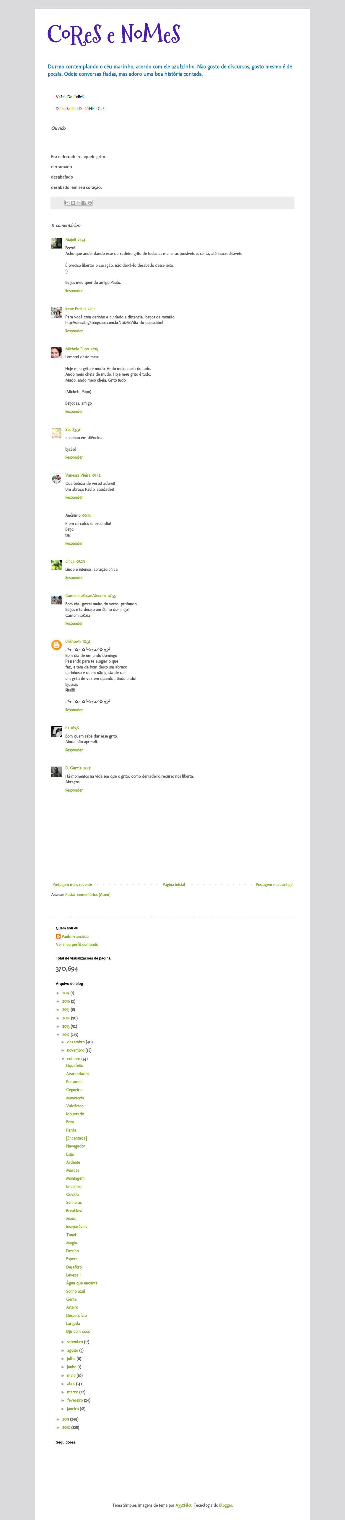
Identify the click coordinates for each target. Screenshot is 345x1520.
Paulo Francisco (75, 936)
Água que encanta (81, 1283)
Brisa (70, 1122)
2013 (66, 1026)
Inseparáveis (76, 1226)
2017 (66, 993)
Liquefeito (74, 1065)
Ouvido (72, 1194)
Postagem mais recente (72, 884)
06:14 (86, 515)
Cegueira (74, 1089)
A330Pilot (183, 1505)
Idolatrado (75, 1114)
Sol (68, 429)
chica (69, 561)
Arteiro (72, 1307)
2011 (66, 1419)
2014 (66, 1018)
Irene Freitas (75, 308)
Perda (71, 1130)
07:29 (80, 561)
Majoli (70, 239)
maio (72, 1375)
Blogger (225, 1505)
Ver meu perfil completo (77, 944)
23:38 (76, 429)
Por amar (74, 1081)
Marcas (72, 1170)
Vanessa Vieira (77, 475)
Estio (70, 1154)
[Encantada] (76, 1138)
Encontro (73, 1186)
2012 (66, 1034)
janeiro (73, 1408)
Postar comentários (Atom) (87, 894)
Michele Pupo (77, 349)
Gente (71, 1299)
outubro (74, 1058)
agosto (73, 1350)
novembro (76, 1050)
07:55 (112, 595)
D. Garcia (73, 768)
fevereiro (75, 1400)
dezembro (76, 1042)
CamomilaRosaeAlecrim (85, 595)
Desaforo (74, 1267)
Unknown (73, 641)
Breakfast (74, 1210)
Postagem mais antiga (274, 884)
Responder (74, 290)
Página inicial (174, 884)
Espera (71, 1258)
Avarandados (77, 1073)
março (73, 1392)
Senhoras (74, 1202)
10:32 (86, 641)
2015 (66, 1009)
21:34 (81, 239)
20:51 (87, 768)
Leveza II (73, 1275)
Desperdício (76, 1315)
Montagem (75, 1178)
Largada (73, 1323)
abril (71, 1383)
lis (67, 727)
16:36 (75, 727)
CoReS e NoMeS (113, 34)
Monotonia (75, 1098)
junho (72, 1366)
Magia (71, 1243)
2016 (66, 1001)
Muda (71, 1218)
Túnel (71, 1235)
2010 (66, 1427)
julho (72, 1358)
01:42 (96, 475)
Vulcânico (74, 1106)
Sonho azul (75, 1291)
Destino (72, 1250)
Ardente (73, 1162)
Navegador (75, 1146)
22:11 (91, 308)
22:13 (94, 349)
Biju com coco (78, 1331)
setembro (75, 1341)
